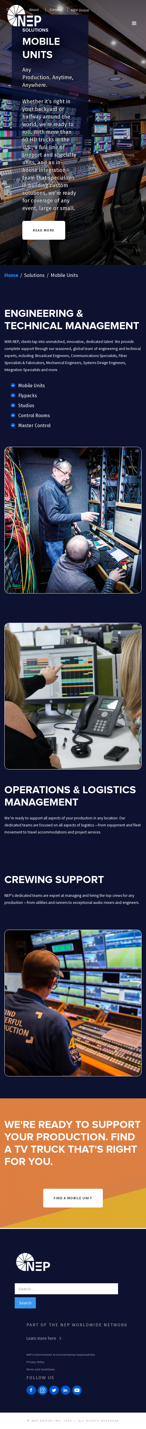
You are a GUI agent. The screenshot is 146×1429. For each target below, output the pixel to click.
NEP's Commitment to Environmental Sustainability (60, 1355)
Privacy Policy (35, 1362)
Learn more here (41, 1338)
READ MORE (44, 230)
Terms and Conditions (40, 1369)
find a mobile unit (73, 1198)
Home (11, 275)
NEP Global (80, 10)
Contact (12, 9)
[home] (23, 20)
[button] (35, 11)
